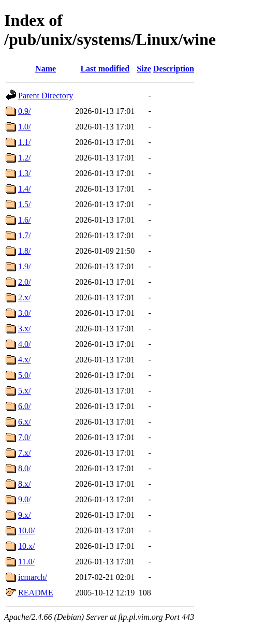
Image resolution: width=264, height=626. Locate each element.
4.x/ (24, 359)
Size (144, 68)
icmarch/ (32, 577)
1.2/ (24, 157)
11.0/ (26, 561)
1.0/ (24, 126)
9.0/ (24, 499)
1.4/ (24, 188)
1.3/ (24, 173)
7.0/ (24, 437)
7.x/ (24, 452)
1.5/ (24, 204)
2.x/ (24, 297)
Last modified (104, 68)
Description (173, 68)
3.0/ (24, 313)
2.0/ (24, 282)
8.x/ (24, 483)
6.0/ (24, 406)
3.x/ (24, 328)
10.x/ (26, 546)
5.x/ (24, 390)
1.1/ (24, 142)
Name (45, 68)
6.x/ (24, 421)
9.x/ (24, 515)
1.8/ (24, 250)
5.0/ (24, 375)
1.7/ (24, 235)
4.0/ (24, 344)
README (35, 592)
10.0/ (26, 530)
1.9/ (24, 266)
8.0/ (24, 468)
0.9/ (24, 111)
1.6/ (24, 219)
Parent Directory (45, 95)
